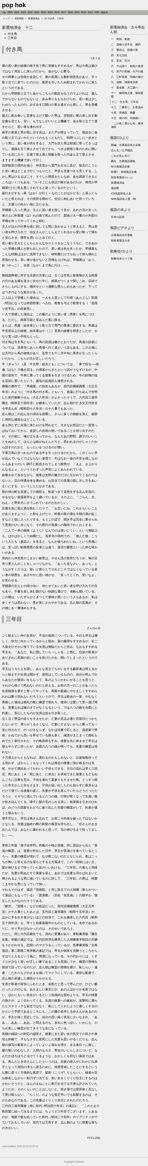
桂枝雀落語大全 (120, 240)
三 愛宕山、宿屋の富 (124, 49)
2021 (37, 12)
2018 (57, 12)
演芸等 (104, 12)
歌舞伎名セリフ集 (122, 258)
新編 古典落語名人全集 (126, 144)
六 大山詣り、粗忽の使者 (127, 66)
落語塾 (115, 188)
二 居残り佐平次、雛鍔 (126, 44)
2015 (77, 12)
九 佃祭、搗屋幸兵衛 (124, 82)
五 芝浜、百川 (120, 60)
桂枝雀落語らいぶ (122, 177)
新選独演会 (34, 18)
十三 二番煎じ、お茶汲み (127, 107)
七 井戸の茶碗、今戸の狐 (127, 71)
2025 (10, 12)
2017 (63, 12)
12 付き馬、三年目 (54, 18)
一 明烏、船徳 (120, 39)
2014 (83, 12)
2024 (16, 12)
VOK (96, 12)
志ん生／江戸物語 (122, 150)
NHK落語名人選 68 (123, 198)
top (4, 12)
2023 (23, 12)
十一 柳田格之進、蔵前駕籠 (127, 94)
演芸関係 (19, 18)
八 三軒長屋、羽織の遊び (127, 76)
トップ (6, 18)
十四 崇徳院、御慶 (123, 112)
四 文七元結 (119, 55)
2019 (50, 12)
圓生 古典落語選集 (123, 161)
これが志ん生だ (120, 155)
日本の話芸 (117, 216)
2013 (90, 12)
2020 (43, 12)
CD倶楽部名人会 (121, 193)
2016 (70, 12)
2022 (30, 12)
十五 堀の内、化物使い (126, 118)
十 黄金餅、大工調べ (124, 87)
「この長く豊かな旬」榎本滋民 (127, 125)
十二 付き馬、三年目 (125, 101)
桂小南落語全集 (120, 166)
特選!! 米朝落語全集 (124, 171)
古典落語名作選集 (122, 235)
